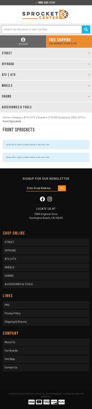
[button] (46, 29)
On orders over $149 (69, 41)
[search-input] (42, 29)
